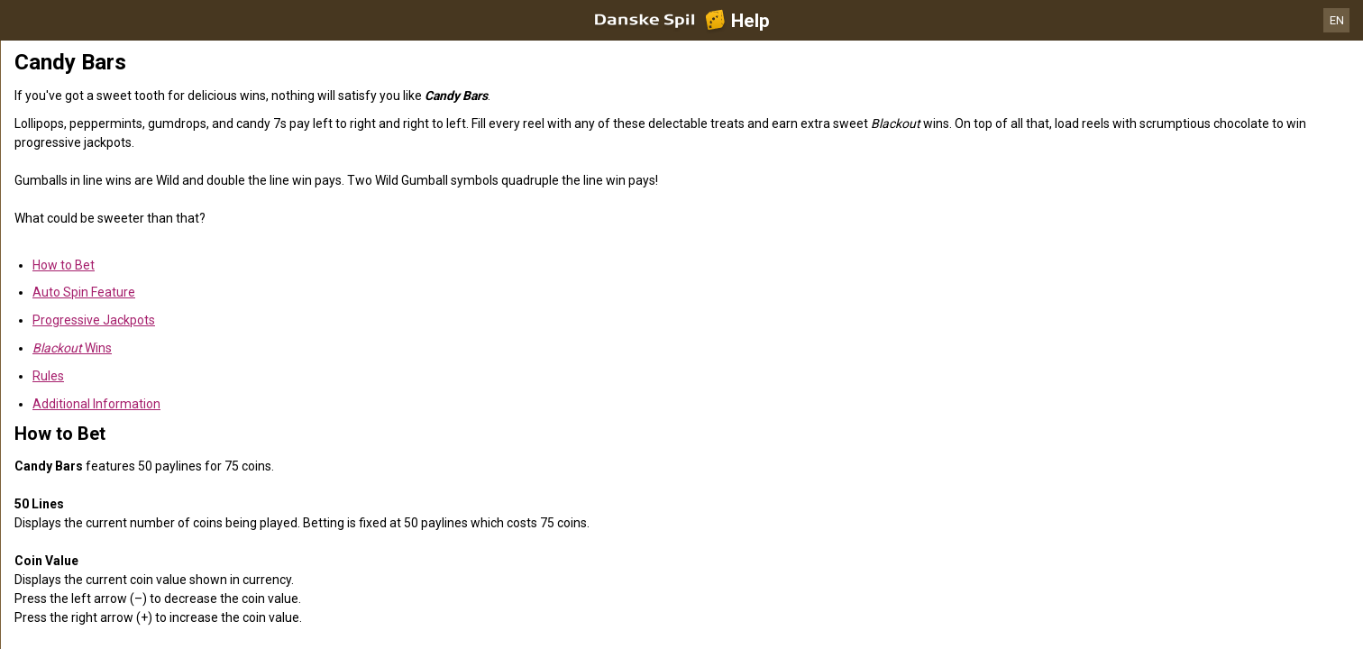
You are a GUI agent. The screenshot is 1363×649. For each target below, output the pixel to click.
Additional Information (96, 404)
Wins (72, 348)
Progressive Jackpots (93, 320)
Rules (48, 376)
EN (1337, 20)
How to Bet (63, 265)
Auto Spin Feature (83, 292)
